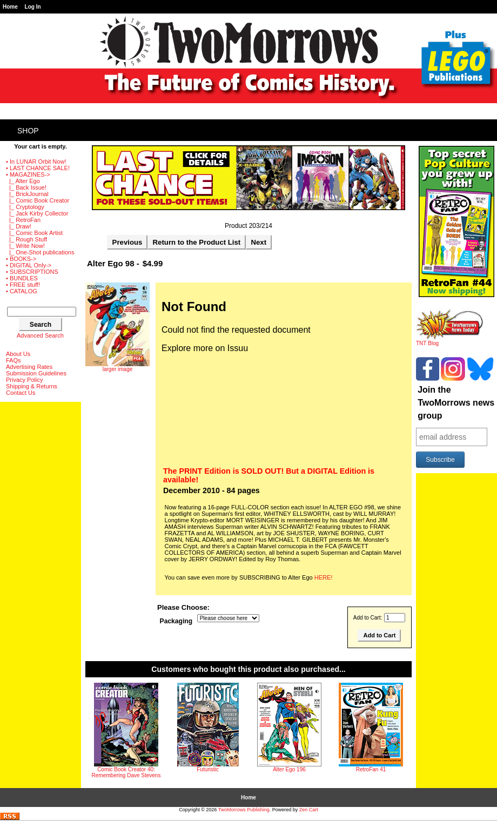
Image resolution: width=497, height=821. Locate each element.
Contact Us (20, 392)
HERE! (323, 577)
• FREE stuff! (23, 284)
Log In (33, 7)
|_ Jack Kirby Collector (37, 213)
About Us (18, 354)
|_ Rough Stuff (26, 239)
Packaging (176, 621)
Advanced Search (40, 335)
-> (28, 174)
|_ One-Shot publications (40, 252)
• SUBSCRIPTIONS (32, 271)
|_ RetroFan (23, 220)
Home (10, 7)
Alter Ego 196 (289, 769)
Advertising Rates (29, 367)
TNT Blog (449, 340)
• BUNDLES (22, 278)
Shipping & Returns (31, 386)
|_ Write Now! (25, 246)
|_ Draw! (18, 226)
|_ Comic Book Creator (37, 200)
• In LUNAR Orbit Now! (36, 161)
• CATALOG (21, 291)
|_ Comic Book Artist (34, 233)
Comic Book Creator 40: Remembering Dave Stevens (126, 772)
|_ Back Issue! (26, 187)
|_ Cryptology (25, 207)
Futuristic (208, 769)
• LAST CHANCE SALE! (38, 168)
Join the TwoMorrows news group (456, 402)
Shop (28, 130)
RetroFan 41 (371, 769)
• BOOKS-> (21, 258)
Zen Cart (308, 809)
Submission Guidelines (36, 373)
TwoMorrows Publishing (244, 809)
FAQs (13, 360)
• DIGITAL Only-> (28, 265)
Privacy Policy (24, 379)
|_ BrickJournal (27, 194)
